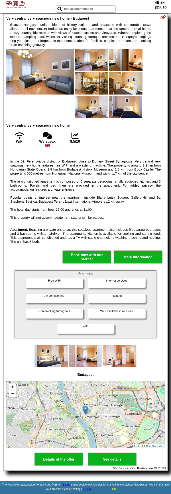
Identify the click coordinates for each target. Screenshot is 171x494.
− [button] (12, 394)
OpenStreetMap (154, 446)
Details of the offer (58, 459)
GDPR (87, 489)
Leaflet (138, 446)
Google (66, 484)
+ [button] (12, 387)
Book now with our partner (87, 257)
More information (138, 257)
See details (112, 459)
